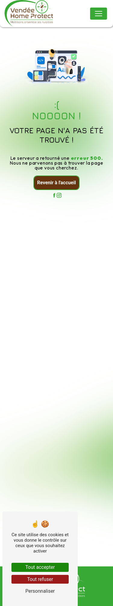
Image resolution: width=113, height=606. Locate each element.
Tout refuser (40, 579)
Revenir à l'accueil (56, 182)
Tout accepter (40, 567)
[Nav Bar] (98, 14)
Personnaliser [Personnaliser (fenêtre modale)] (40, 591)
